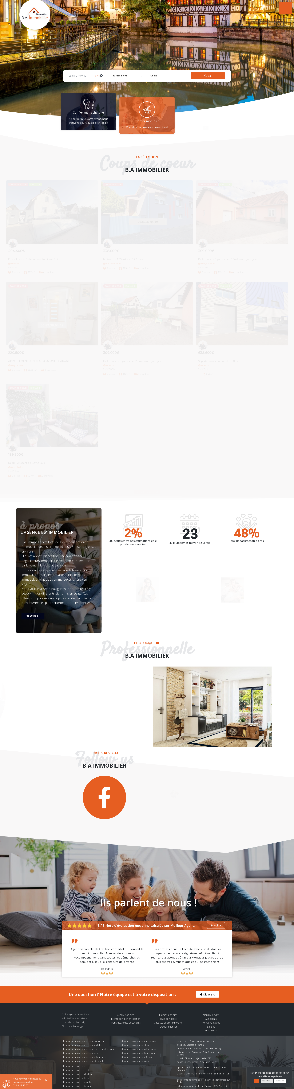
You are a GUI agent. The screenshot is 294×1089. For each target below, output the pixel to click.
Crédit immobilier (168, 1026)
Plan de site (211, 1030)
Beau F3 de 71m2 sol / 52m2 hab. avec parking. (199, 1048)
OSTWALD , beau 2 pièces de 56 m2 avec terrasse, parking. (200, 1053)
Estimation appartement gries (134, 1061)
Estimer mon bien (168, 1015)
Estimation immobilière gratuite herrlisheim (83, 1041)
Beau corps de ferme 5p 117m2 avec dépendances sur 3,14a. (203, 1081)
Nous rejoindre (211, 1015)
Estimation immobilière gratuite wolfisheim (83, 1045)
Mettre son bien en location (125, 1018)
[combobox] (126, 58)
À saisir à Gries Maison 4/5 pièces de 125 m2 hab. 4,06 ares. (203, 1075)
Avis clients (211, 1018)
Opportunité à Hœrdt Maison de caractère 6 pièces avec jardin (201, 1068)
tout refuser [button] (266, 1081)
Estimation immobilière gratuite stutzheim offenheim (88, 1049)
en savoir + (280, 1081)
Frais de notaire (168, 1018)
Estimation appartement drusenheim (138, 1041)
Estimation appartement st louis (135, 1045)
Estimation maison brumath (76, 1070)
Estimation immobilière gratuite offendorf (83, 1061)
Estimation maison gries (74, 1066)
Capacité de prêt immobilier (168, 1022)
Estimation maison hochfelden (77, 1074)
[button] (285, 8)
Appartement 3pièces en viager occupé (195, 1041)
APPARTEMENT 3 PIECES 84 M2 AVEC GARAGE (197, 1061)
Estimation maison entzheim (77, 1086)
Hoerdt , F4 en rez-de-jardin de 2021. (194, 1058)
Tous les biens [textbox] (119, 58)
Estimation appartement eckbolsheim (138, 1049)
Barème (211, 1026)
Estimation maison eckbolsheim (78, 1082)
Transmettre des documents (126, 1022)
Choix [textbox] (153, 58)
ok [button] (256, 1081)
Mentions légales (211, 1022)
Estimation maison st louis (76, 1078)
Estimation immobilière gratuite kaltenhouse (84, 1057)
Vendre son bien (125, 1015)
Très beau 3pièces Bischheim (190, 1044)
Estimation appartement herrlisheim (137, 1053)
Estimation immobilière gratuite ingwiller (82, 1053)
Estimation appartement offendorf (136, 1057)
